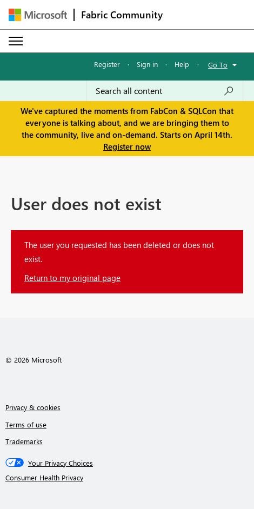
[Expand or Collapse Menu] (15, 41)
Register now (127, 146)
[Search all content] (164, 91)
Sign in (147, 64)
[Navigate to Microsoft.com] (38, 15)
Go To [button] (218, 64)
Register (107, 64)
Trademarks (24, 441)
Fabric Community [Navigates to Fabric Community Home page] (122, 14)
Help (182, 64)
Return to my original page (72, 277)
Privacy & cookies (33, 407)
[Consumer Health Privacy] (127, 477)
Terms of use (25, 424)
